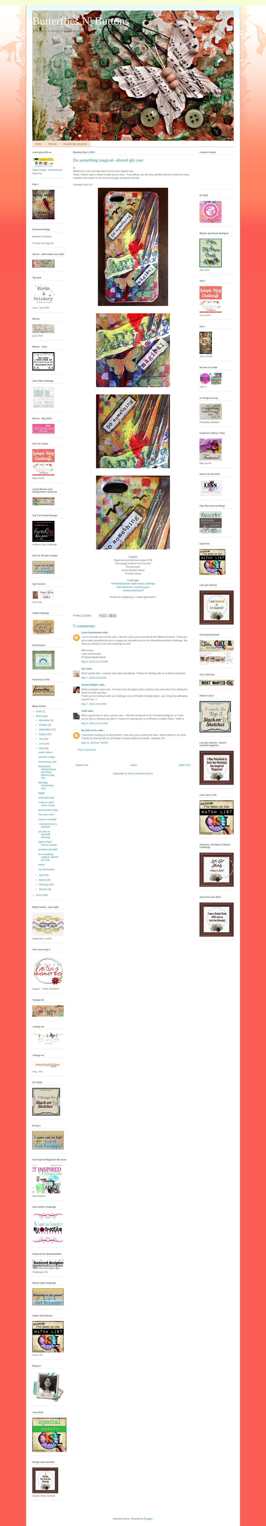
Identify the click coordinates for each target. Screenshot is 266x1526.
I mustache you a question (47, 825)
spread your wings (48, 810)
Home (39, 144)
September (45, 729)
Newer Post (82, 765)
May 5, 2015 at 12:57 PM (94, 661)
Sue (83, 668)
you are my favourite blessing (44, 834)
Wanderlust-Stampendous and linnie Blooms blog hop (47, 772)
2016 (39, 711)
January (43, 889)
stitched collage (46, 757)
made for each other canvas (46, 804)
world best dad (46, 797)
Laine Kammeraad (91, 632)
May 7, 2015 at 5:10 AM (93, 677)
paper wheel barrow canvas (47, 843)
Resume (52, 144)
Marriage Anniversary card (46, 785)
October (43, 724)
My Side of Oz (89, 730)
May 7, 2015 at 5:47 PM (93, 704)
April (42, 875)
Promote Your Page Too (43, 243)
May (41, 748)
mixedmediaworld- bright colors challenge (133, 583)
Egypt (41, 793)
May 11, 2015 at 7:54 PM (94, 742)
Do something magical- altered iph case (48, 857)
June (42, 743)
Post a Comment (87, 749)
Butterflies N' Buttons (80, 21)
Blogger (148, 1518)
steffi (84, 711)
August (43, 734)
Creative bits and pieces (75, 144)
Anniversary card (47, 761)
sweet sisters (45, 752)
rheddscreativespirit (133, 590)
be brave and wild (47, 849)
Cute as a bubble (47, 819)
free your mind (46, 814)
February (44, 884)
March (42, 879)
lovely (41, 864)
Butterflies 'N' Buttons (42, 236)
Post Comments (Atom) (140, 773)
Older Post (184, 765)
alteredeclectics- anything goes (133, 587)
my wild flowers (46, 869)
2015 (39, 716)
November (45, 720)
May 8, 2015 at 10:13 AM (94, 723)
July (41, 738)
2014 (39, 895)
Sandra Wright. (89, 684)
